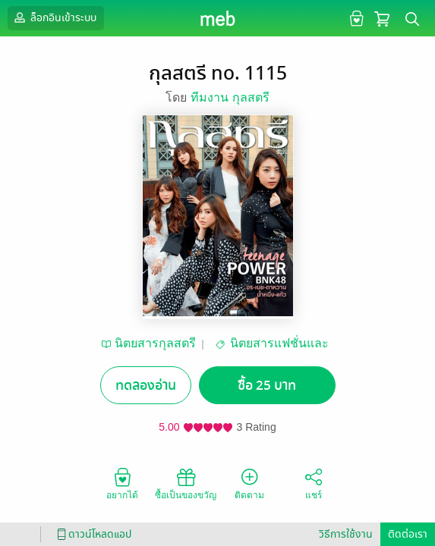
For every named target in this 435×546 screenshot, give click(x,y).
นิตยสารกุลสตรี (155, 343)
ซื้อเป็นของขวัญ (185, 483)
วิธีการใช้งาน (346, 534)
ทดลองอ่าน (145, 385)
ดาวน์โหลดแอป (91, 534)
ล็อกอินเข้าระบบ (53, 17)
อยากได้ (122, 483)
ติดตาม (249, 483)
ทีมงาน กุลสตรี (230, 97)
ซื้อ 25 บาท (267, 385)
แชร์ (313, 483)
